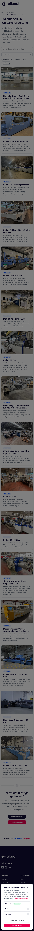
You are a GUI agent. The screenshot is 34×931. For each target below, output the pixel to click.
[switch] (27, 909)
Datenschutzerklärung (21, 898)
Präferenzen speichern (17, 921)
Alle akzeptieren (17, 925)
